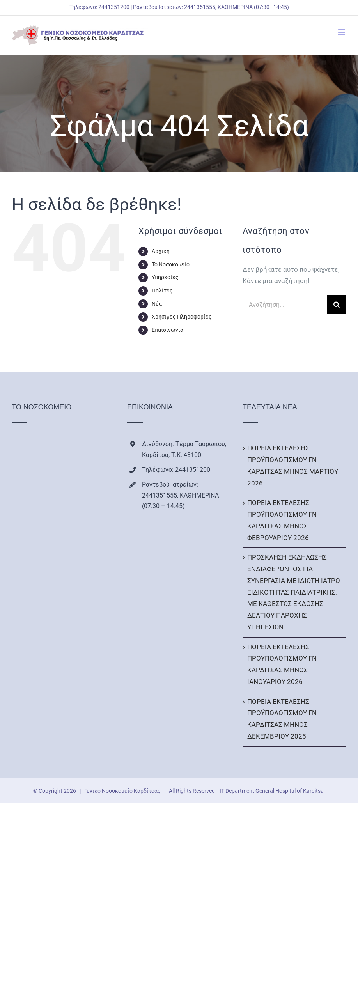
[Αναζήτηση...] (285, 304)
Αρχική (161, 251)
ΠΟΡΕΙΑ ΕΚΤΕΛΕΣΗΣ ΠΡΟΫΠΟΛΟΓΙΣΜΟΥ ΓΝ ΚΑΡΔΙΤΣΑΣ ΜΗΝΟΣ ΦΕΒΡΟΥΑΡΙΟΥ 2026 (282, 520)
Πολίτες (162, 290)
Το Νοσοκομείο (171, 264)
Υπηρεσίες (165, 277)
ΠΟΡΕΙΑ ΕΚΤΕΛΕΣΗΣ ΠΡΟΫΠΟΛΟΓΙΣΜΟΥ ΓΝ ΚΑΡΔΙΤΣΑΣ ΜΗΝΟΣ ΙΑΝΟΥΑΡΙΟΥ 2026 (282, 664)
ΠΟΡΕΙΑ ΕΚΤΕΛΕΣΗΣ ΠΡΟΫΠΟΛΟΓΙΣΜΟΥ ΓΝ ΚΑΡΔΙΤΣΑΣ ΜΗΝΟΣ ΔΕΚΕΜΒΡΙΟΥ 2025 (282, 719)
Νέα (157, 304)
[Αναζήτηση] (336, 304)
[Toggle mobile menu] (342, 32)
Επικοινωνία (167, 330)
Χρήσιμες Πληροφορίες (182, 317)
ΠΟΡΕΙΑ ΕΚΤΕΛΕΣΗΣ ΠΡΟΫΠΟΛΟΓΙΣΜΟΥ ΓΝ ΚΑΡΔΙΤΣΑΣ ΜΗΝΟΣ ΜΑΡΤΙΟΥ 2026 (292, 465)
